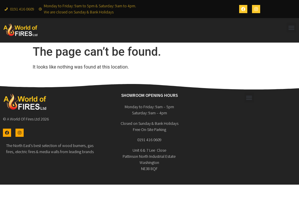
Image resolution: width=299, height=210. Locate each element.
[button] (291, 27)
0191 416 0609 (149, 139)
